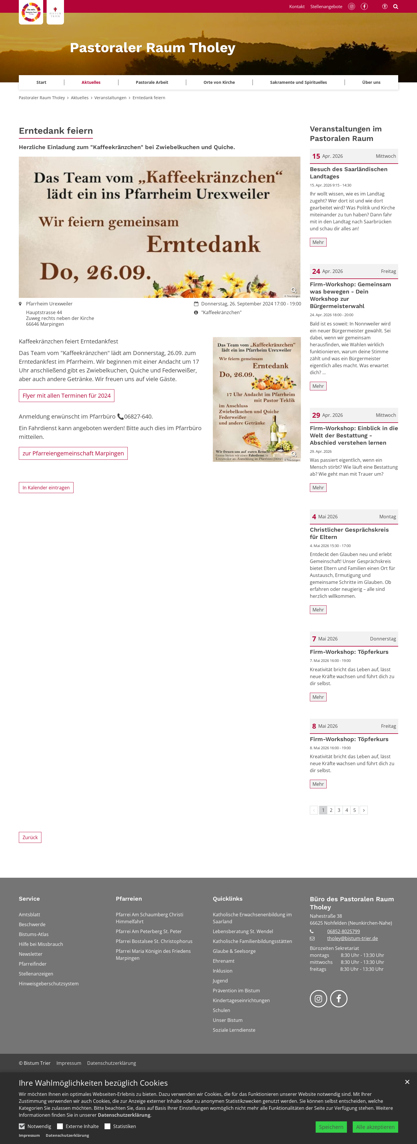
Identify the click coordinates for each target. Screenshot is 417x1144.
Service (29, 898)
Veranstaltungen (110, 97)
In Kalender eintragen (46, 487)
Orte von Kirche (219, 82)
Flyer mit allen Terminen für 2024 (67, 395)
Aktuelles (80, 97)
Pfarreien (129, 898)
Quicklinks (228, 898)
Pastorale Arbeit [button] (152, 82)
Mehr (318, 242)
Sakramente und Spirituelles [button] (298, 82)
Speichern (331, 1126)
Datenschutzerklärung (124, 1115)
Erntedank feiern (149, 97)
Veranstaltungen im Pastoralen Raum (346, 133)
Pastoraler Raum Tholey (42, 97)
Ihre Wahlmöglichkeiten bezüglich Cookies (93, 1083)
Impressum (29, 1135)
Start (41, 82)
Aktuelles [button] (91, 82)
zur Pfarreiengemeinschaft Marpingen (73, 453)
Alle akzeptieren (375, 1126)
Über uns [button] (371, 82)
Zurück (30, 837)
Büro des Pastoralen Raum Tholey (352, 903)
